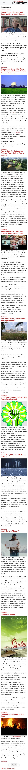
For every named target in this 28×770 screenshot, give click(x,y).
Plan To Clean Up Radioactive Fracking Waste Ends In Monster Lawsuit (13, 153)
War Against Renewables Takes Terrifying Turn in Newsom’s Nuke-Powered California (13, 71)
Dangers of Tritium (8, 614)
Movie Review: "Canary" (10, 531)
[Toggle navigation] (4, 2)
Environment (5, 10)
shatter (18, 132)
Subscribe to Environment (8, 768)
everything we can (17, 736)
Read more (4, 67)
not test (14, 112)
